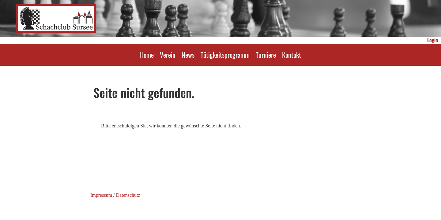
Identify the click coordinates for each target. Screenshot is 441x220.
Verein (167, 55)
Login (432, 40)
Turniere (266, 55)
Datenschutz (128, 195)
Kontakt (291, 55)
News (188, 55)
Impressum (101, 195)
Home (147, 55)
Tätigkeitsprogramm (225, 55)
